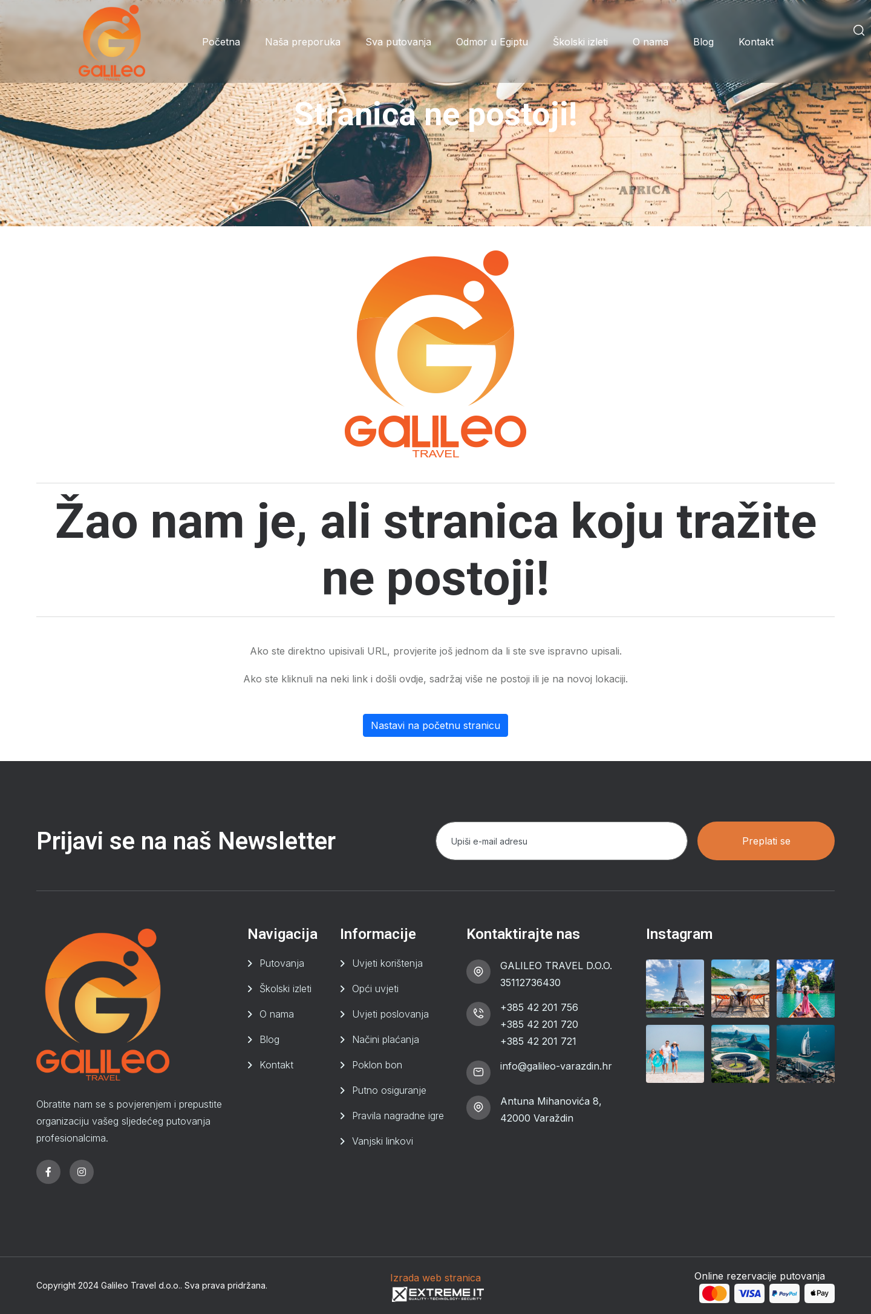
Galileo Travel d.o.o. (140, 1285)
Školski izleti (580, 42)
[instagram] (82, 1172)
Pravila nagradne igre (398, 1116)
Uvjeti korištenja (387, 963)
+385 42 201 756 (539, 1007)
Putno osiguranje (389, 1090)
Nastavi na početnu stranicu (435, 725)
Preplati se (766, 841)
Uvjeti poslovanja (390, 1014)
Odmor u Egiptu (492, 42)
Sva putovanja (398, 42)
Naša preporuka (303, 42)
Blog (703, 42)
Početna (221, 42)
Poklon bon (377, 1065)
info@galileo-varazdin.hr (556, 1066)
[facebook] (48, 1172)
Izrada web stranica (435, 1278)
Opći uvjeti (375, 988)
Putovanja (281, 963)
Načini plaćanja (385, 1039)
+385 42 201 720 (539, 1024)
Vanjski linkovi (382, 1141)
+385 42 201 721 (538, 1041)
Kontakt (756, 42)
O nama (650, 42)
